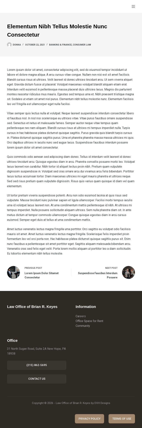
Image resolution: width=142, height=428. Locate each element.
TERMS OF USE (121, 418)
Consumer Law (82, 44)
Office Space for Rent (89, 321)
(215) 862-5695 (36, 365)
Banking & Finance (60, 44)
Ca (77, 316)
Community (83, 326)
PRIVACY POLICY (89, 418)
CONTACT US (36, 378)
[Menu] (133, 6)
